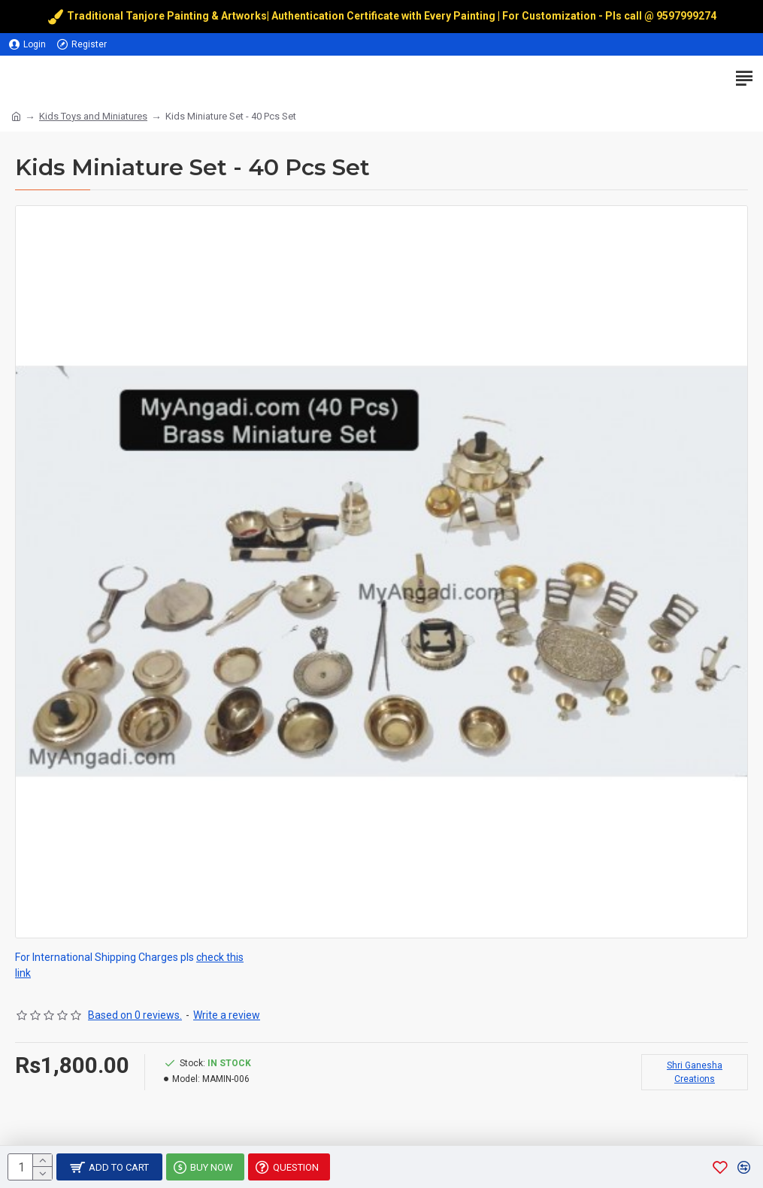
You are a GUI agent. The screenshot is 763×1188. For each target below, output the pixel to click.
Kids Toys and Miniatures (93, 116)
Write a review (226, 1015)
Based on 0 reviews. (135, 1015)
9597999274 (687, 16)
